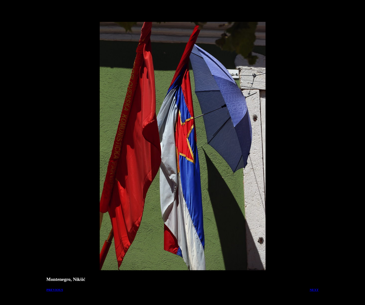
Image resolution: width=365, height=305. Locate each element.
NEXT (314, 290)
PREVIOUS (54, 290)
